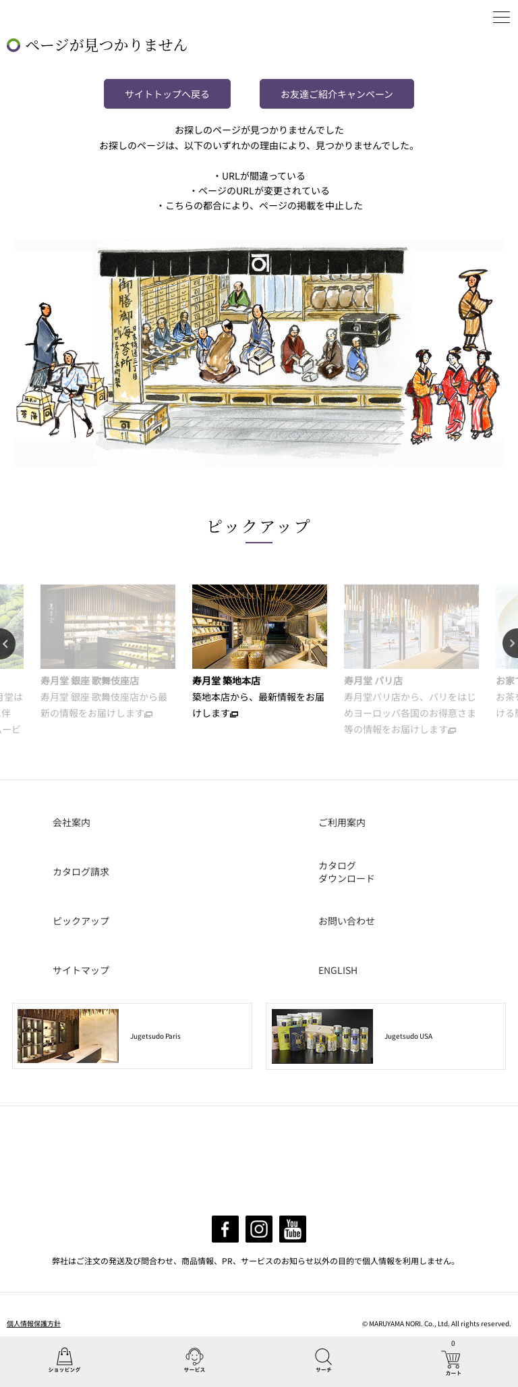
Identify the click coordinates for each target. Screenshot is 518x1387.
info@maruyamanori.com (270, 1189)
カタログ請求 (81, 871)
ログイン (467, 17)
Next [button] (510, 643)
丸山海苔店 (41, 17)
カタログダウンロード (346, 872)
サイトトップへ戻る (167, 94)
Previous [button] (8, 643)
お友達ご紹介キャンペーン (337, 94)
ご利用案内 (342, 822)
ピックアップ (259, 525)
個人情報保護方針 (34, 1323)
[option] (107, 652)
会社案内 (71, 822)
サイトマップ (81, 970)
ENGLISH (337, 970)
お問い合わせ (346, 920)
